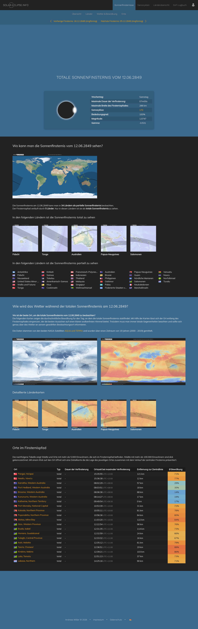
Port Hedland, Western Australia (34, 487)
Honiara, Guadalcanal (28, 533)
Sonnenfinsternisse (124, 5)
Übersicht (76, 14)
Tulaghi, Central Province (30, 538)
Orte (123, 14)
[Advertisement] (99, 46)
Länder (89, 14)
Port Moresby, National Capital (33, 505)
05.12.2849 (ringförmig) (124, 21)
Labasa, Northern (26, 561)
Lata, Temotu (24, 556)
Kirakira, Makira (25, 551)
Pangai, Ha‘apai (25, 473)
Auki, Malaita (24, 542)
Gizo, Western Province (29, 524)
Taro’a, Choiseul (25, 547)
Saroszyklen (143, 5)
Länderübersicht (161, 5)
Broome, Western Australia (31, 492)
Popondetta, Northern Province (33, 515)
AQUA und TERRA (74, 330)
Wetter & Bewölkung (107, 14)
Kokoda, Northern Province (31, 510)
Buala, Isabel (24, 528)
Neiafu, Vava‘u (25, 478)
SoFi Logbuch (180, 5)
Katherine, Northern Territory (32, 501)
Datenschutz (116, 619)
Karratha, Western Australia (31, 483)
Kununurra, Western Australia (32, 496)
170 (141, 110)
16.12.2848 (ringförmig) (73, 21)
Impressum (98, 619)
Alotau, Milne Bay (26, 519)
